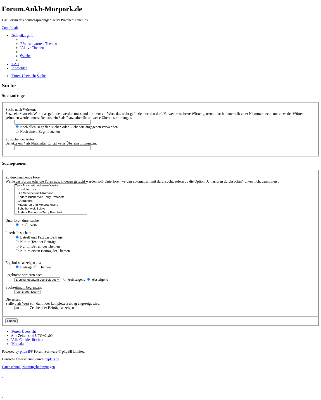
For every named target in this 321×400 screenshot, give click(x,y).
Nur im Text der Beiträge (36, 242)
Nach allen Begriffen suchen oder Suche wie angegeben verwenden (67, 127)
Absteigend (97, 279)
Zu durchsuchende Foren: (24, 177)
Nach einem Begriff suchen (38, 131)
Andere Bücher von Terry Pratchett (51, 197)
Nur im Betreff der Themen (38, 246)
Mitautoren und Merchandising (51, 205)
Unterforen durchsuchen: (23, 220)
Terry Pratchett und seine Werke (51, 186)
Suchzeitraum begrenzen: (23, 287)
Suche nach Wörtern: (20, 109)
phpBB (25, 351)
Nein (31, 225)
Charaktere (51, 201)
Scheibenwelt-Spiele (51, 209)
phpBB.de (52, 359)
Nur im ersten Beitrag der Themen (43, 251)
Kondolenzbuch (51, 189)
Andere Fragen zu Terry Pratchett (51, 212)
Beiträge (24, 267)
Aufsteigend (74, 279)
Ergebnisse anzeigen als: (23, 263)
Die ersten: (13, 299)
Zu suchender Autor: (20, 139)
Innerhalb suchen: (18, 233)
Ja (19, 225)
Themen (42, 267)
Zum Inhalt (10, 28)
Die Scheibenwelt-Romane (51, 193)
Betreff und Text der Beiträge (39, 237)
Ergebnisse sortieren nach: (24, 275)
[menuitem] (38, 44)
